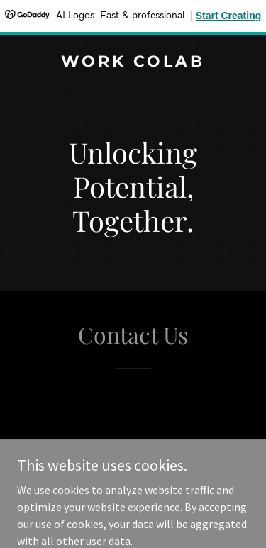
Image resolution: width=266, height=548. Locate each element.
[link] (133, 62)
